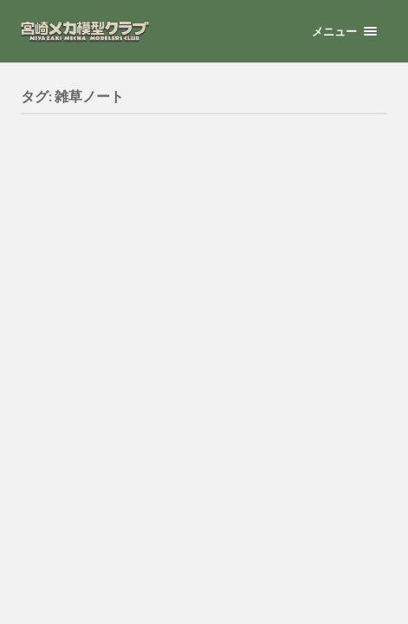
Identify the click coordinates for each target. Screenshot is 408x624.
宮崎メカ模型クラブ (153, 31)
